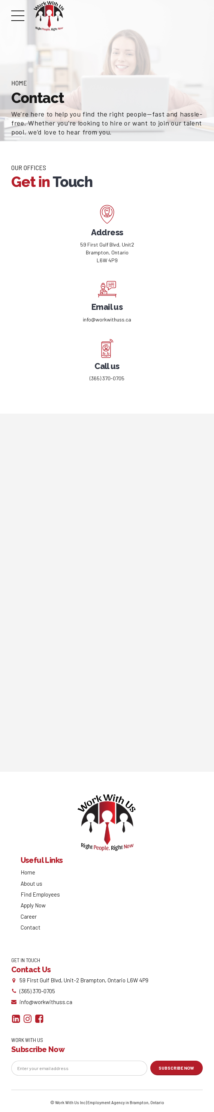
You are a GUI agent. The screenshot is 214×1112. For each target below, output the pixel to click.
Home (19, 83)
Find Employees (40, 895)
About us (31, 884)
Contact (30, 928)
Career (29, 917)
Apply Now (33, 906)
